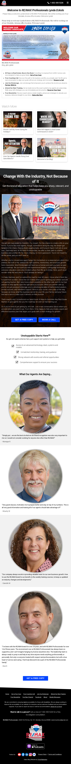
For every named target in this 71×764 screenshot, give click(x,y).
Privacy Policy (42, 754)
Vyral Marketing (42, 759)
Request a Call (59, 80)
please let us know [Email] (56, 706)
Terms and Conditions (55, 754)
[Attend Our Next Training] (58, 694)
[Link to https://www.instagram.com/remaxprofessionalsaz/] (30, 754)
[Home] (3, 3)
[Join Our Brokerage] (43, 694)
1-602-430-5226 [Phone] (55, 3)
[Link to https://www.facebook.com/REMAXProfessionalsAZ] (23, 754)
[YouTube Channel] (27, 697)
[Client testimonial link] (35, 407)
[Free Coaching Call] (29, 694)
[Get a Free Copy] (16, 694)
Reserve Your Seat (54, 90)
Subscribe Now (37, 95)
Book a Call (49, 320)
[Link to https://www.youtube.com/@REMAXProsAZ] (19, 754)
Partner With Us (10, 85)
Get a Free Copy (36, 75)
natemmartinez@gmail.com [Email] (59, 720)
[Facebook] (38, 697)
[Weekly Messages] (54, 697)
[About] (45, 697)
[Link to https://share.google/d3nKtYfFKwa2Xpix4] (34, 754)
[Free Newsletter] (15, 697)
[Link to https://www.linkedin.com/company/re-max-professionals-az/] (26, 754)
